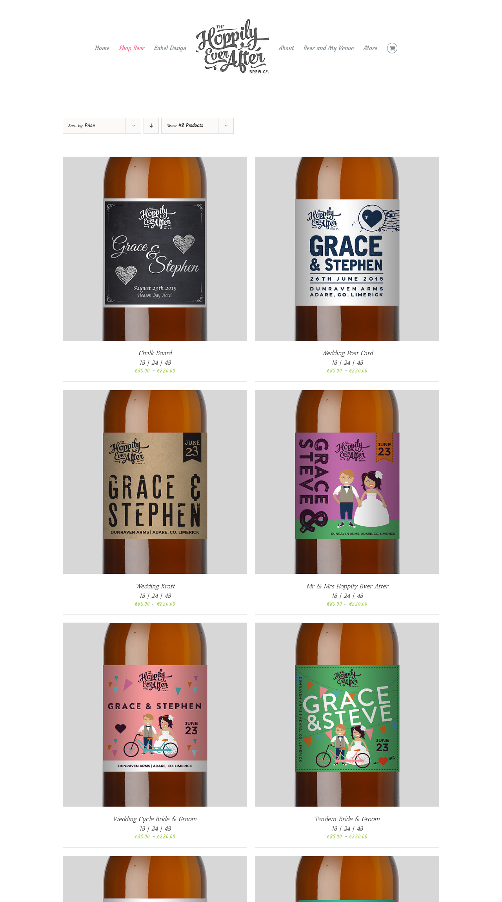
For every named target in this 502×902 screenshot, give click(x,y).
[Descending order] (151, 126)
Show (185, 126)
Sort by (81, 126)
